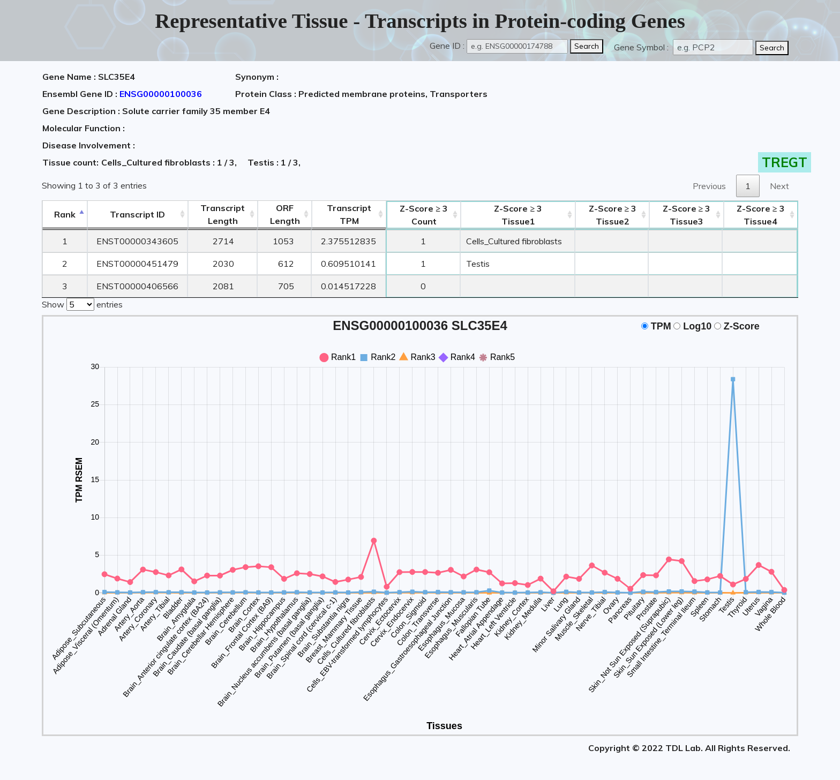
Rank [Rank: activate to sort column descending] (65, 214)
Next (779, 186)
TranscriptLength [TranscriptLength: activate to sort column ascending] (222, 214)
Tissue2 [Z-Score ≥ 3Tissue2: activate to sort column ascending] (613, 215)
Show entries (82, 303)
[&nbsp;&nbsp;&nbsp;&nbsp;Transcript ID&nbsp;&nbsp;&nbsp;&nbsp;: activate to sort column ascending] (137, 214)
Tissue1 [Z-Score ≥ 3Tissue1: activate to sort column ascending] (518, 215)
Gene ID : (447, 45)
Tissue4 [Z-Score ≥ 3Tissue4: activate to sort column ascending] (761, 215)
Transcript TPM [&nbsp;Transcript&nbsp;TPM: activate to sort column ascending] (349, 214)
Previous (709, 186)
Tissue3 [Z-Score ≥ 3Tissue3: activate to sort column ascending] (687, 215)
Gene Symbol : (642, 47)
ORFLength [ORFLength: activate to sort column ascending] (285, 214)
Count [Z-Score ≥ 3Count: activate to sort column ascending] (424, 215)
